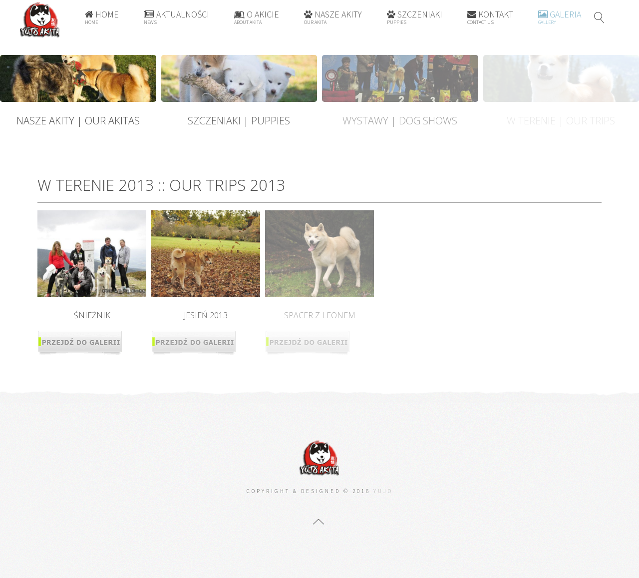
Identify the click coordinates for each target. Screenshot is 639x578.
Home (102, 16)
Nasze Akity (333, 16)
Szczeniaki (414, 16)
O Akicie (256, 16)
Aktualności (176, 16)
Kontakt (490, 16)
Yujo (383, 491)
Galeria (559, 16)
